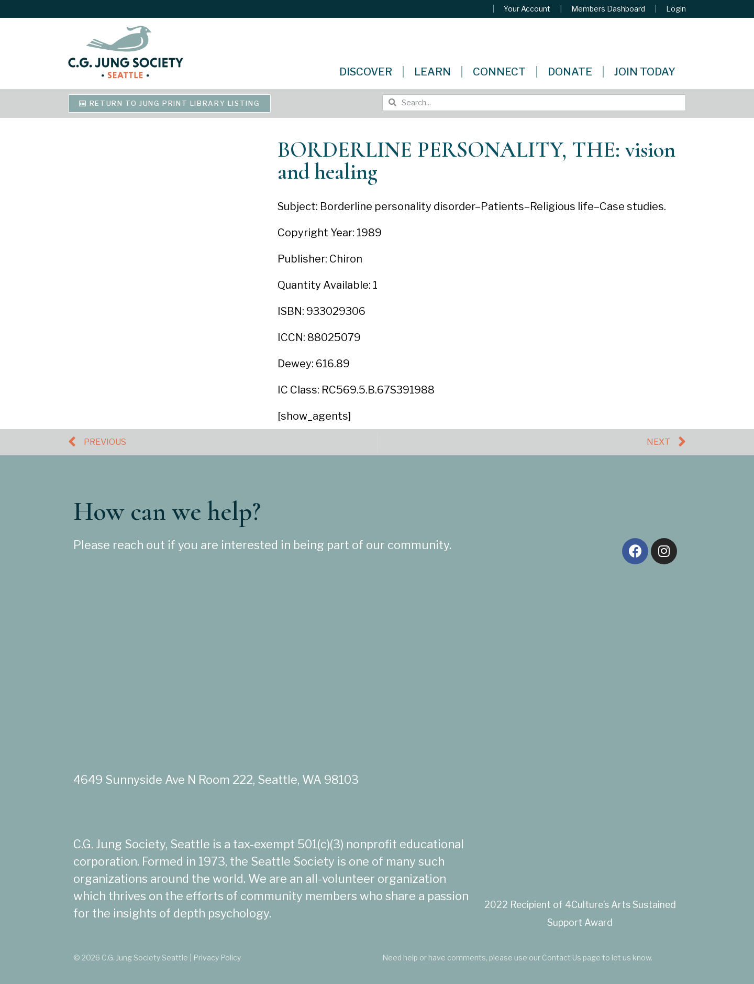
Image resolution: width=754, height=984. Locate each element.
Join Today (644, 71)
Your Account (527, 9)
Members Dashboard (608, 9)
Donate (570, 71)
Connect (499, 71)
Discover (365, 71)
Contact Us (561, 957)
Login (676, 9)
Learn (432, 71)
